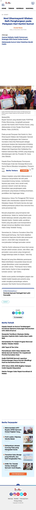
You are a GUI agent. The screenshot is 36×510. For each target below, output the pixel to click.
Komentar (18, 317)
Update (24, 170)
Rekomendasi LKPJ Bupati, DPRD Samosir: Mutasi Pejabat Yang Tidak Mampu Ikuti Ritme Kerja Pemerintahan (13, 430)
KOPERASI (20, 8)
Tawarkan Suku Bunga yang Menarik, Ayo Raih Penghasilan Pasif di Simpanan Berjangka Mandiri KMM (13, 457)
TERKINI (11, 8)
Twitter (22, 495)
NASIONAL (29, 8)
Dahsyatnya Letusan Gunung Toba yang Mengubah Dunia (12, 448)
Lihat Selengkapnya (18, 474)
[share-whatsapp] (19, 313)
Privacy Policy (18, 501)
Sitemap (10, 498)
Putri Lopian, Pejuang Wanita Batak (13, 438)
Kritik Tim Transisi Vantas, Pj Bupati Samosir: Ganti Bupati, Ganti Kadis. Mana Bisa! (13, 466)
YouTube (26, 495)
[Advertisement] (18, 65)
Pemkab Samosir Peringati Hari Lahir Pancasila (16, 294)
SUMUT (5, 301)
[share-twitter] (16, 313)
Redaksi (16, 498)
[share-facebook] (13, 313)
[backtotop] (18, 485)
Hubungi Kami (24, 498)
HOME (4, 8)
